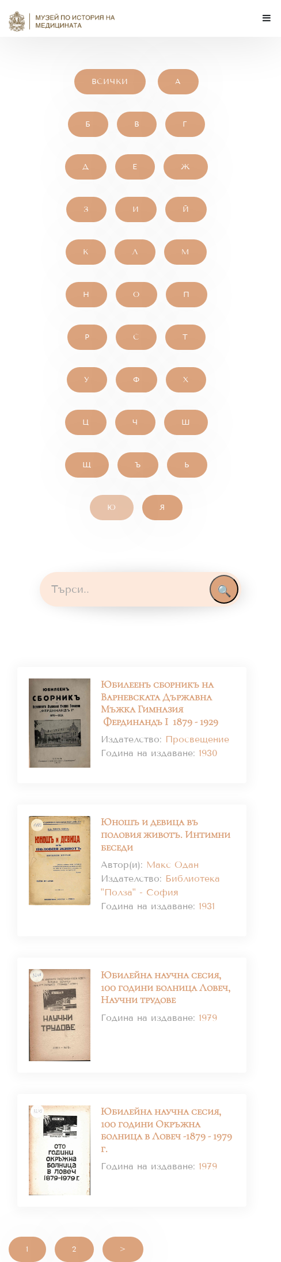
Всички (110, 81)
